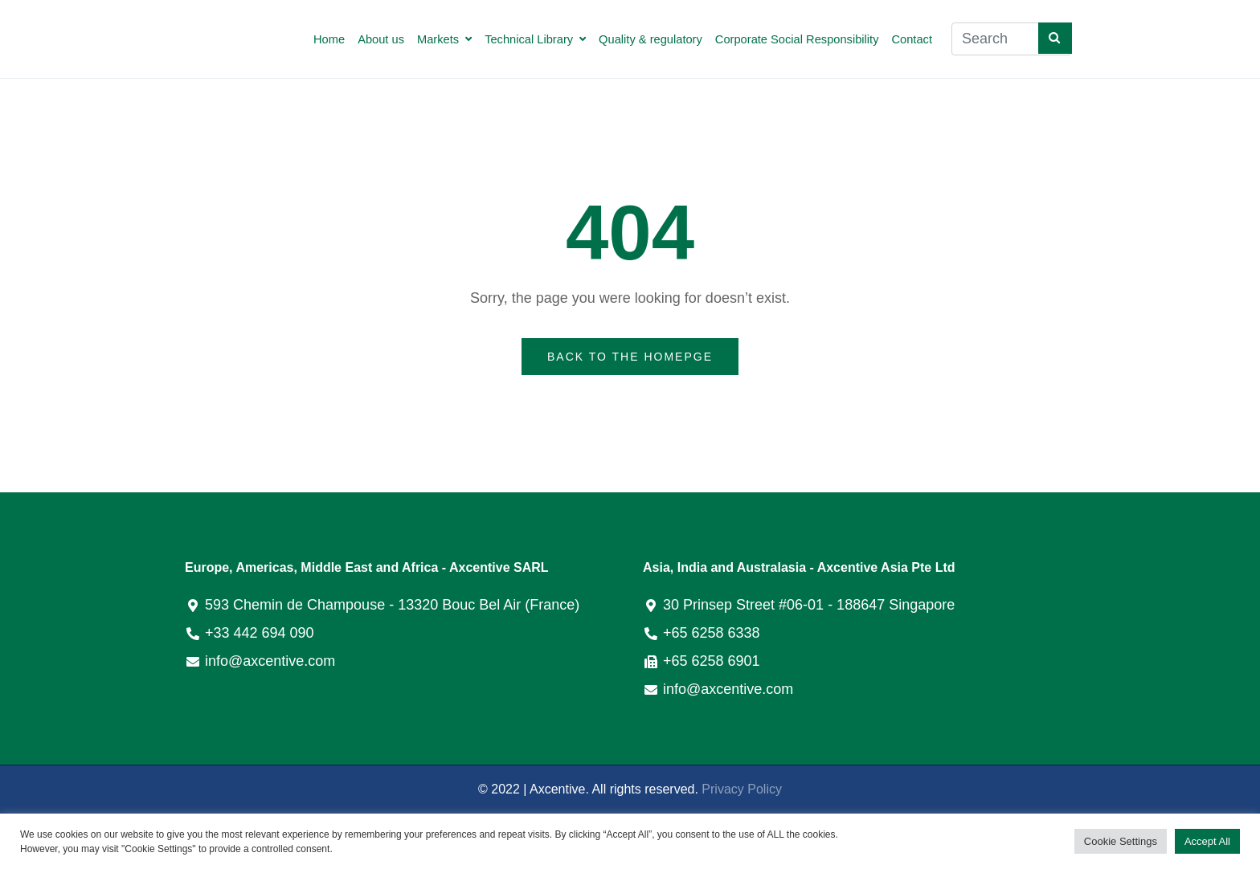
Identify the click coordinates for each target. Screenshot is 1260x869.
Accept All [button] (1207, 841)
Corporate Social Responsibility (797, 39)
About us (381, 39)
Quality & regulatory (650, 39)
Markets (444, 39)
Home (329, 39)
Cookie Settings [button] (1120, 841)
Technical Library (535, 39)
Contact (911, 39)
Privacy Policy (742, 789)
